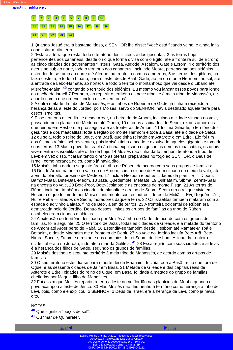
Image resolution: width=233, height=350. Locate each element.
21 (43, 35)
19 (106, 26)
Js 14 (170, 328)
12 (43, 26)
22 (52, 35)
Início (7, 2)
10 (101, 18)
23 (61, 35)
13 (52, 26)
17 (88, 26)
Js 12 (66, 328)
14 (61, 26)
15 (70, 26)
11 (34, 26)
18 (97, 26)
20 (34, 35)
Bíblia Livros (19, 2)
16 (79, 26)
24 (70, 35)
